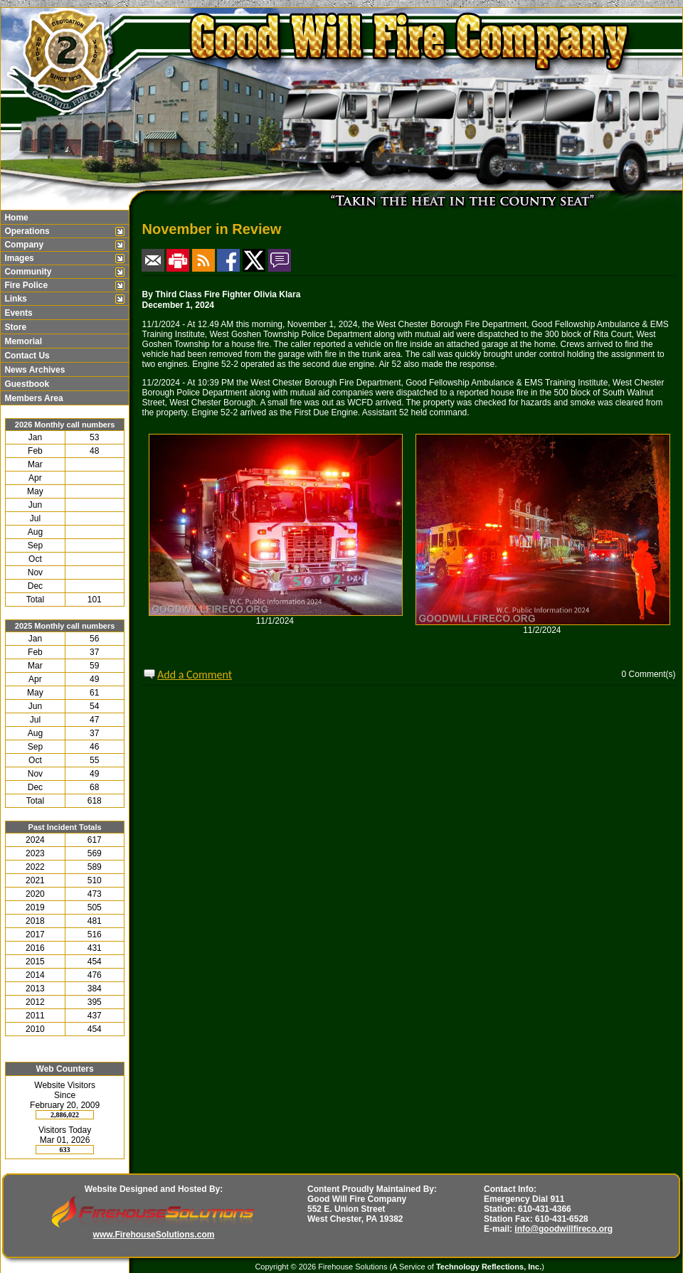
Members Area (32, 398)
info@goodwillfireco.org (563, 1229)
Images (18, 258)
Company (22, 245)
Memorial (22, 341)
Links (14, 299)
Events (17, 313)
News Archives (33, 370)
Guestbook (25, 384)
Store (14, 327)
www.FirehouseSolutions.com (154, 1235)
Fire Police (25, 285)
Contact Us (26, 356)
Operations (26, 231)
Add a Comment (194, 674)
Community (26, 272)
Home (15, 218)
